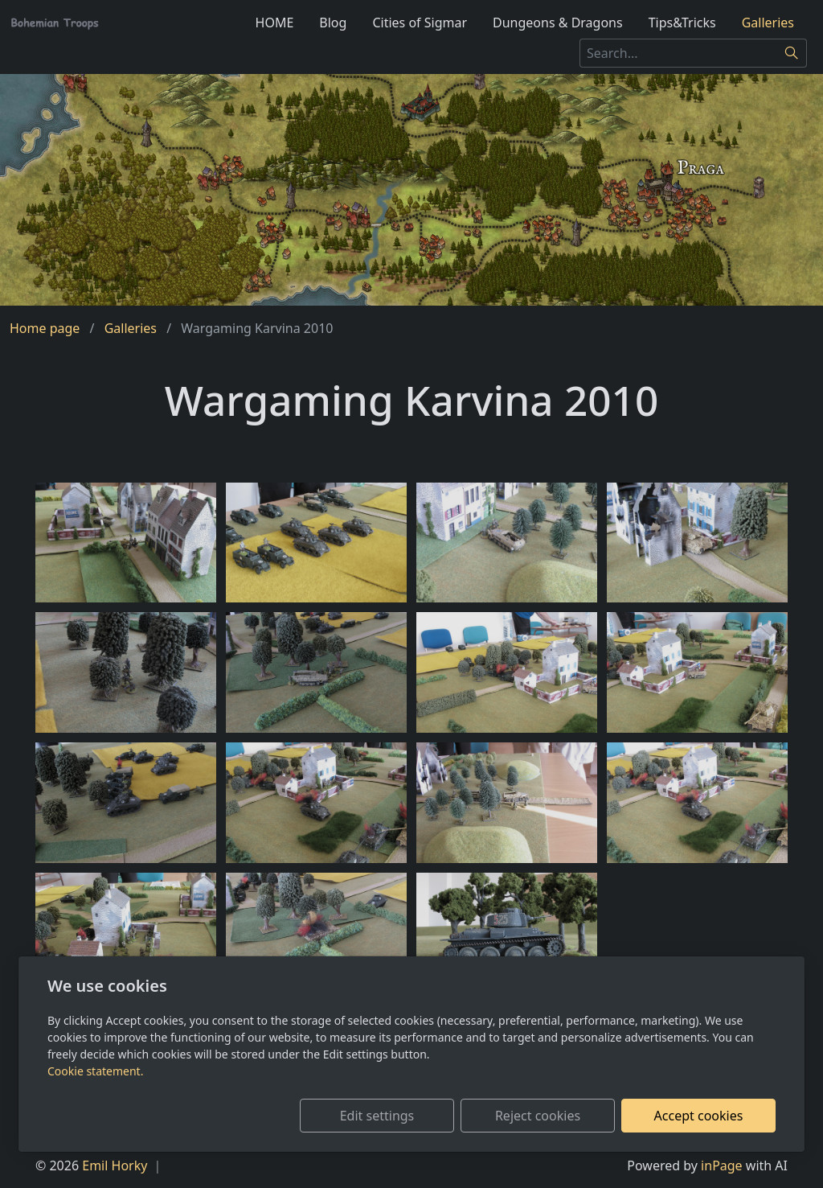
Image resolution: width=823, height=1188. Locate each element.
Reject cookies (537, 1115)
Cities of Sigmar (419, 22)
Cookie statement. (95, 1071)
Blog (332, 22)
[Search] (792, 53)
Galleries (768, 22)
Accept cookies (698, 1115)
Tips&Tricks (682, 22)
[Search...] (678, 53)
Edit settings (377, 1115)
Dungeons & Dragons (558, 22)
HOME (275, 22)
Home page (45, 328)
